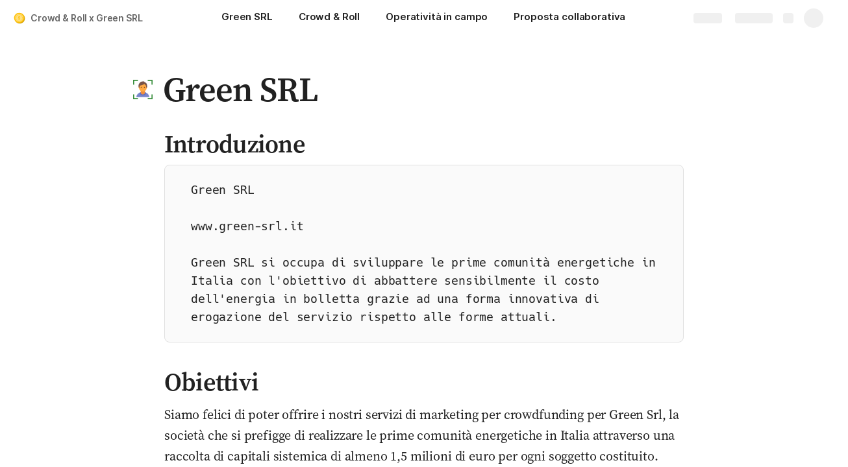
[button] (143, 89)
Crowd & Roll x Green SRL (87, 17)
